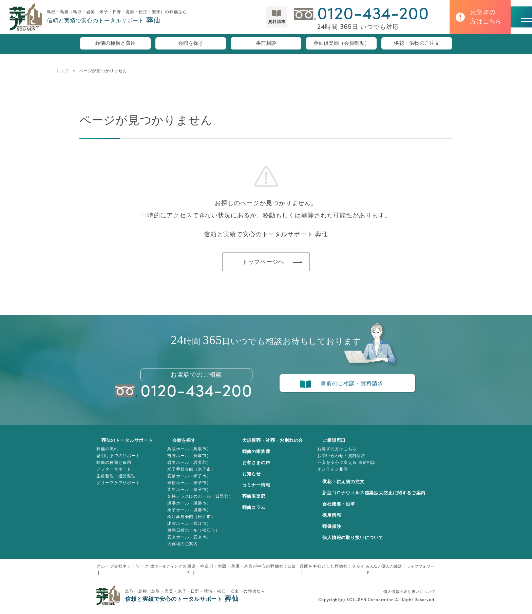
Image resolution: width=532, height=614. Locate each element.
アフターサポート (113, 474)
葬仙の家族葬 (260, 456)
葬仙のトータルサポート (124, 445)
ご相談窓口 (337, 445)
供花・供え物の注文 (347, 486)
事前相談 (266, 44)
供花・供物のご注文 (416, 44)
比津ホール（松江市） (187, 528)
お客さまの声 (260, 467)
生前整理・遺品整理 (116, 480)
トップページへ (262, 264)
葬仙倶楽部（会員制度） (341, 44)
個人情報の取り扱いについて (357, 542)
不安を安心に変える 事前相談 (353, 467)
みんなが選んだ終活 (382, 571)
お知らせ (255, 478)
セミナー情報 (260, 490)
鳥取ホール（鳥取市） (187, 453)
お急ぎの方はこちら (344, 453)
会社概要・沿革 (342, 509)
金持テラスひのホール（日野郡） (198, 501)
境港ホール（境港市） (187, 508)
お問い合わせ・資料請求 (348, 460)
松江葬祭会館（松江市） (190, 521)
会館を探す (190, 44)
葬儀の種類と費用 (115, 44)
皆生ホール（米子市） (187, 494)
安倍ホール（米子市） (187, 480)
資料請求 (258, 24)
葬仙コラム (257, 512)
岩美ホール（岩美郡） (187, 467)
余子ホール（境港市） (187, 514)
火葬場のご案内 (181, 548)
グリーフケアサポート (118, 487)
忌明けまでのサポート (118, 460)
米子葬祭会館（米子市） (190, 474)
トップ (62, 70)
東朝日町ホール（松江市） (192, 535)
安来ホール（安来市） (187, 541)
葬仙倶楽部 (257, 501)
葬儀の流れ (107, 453)
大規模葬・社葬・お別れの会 (278, 445)
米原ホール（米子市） (187, 487)
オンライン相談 (339, 474)
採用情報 (334, 520)
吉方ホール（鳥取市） (187, 460)
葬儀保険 (334, 531)
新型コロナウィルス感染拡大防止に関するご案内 (380, 497)
